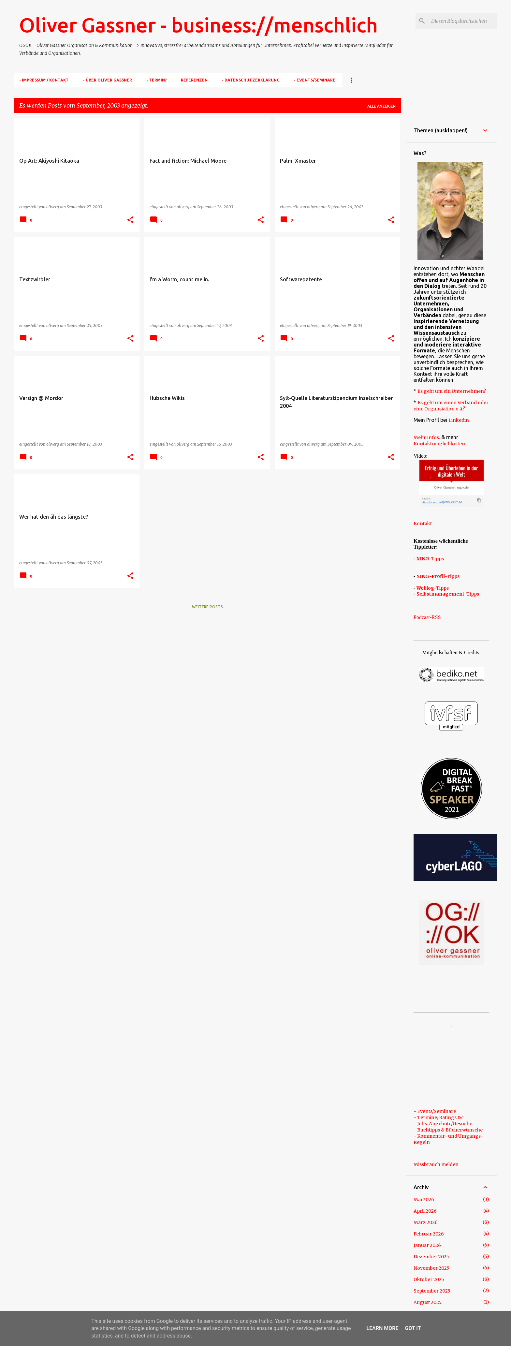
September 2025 (432, 1291)
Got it (413, 1328)
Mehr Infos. (427, 437)
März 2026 (426, 1222)
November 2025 (431, 1268)
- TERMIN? (156, 80)
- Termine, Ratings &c (439, 1117)
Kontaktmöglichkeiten (439, 444)
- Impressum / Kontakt (44, 80)
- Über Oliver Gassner (107, 80)
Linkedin (458, 420)
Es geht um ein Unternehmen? (451, 391)
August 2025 (428, 1302)
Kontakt (423, 523)
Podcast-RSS (427, 617)
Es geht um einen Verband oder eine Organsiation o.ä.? (451, 406)
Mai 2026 (424, 1200)
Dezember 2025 (431, 1257)
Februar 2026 (429, 1234)
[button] (130, 220)
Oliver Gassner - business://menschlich (198, 24)
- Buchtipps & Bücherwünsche (448, 1130)
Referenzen (194, 80)
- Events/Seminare (314, 80)
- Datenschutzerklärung (251, 80)
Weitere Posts (207, 607)
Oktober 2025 (429, 1279)
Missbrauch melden (436, 1164)
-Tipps (430, 559)
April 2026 (425, 1211)
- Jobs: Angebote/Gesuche (443, 1124)
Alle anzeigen (381, 106)
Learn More (382, 1328)
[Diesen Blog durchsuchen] (463, 21)
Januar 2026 (427, 1245)
